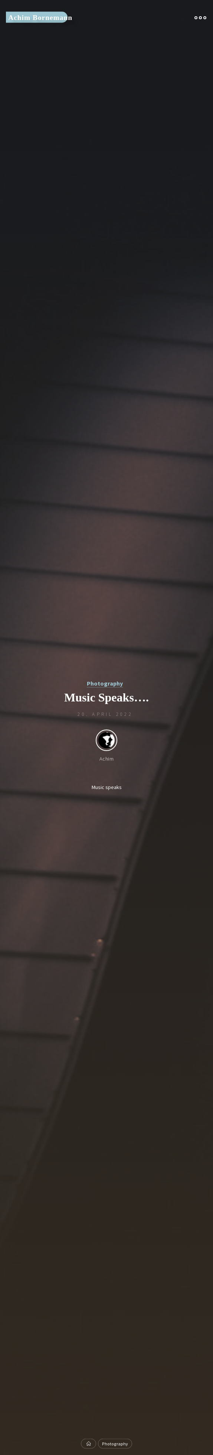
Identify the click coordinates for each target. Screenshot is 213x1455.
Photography (105, 683)
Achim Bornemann (40, 17)
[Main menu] (200, 17)
